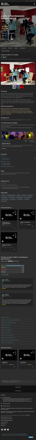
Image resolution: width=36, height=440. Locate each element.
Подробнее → (4, 148)
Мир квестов (18, 387)
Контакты (10, 48)
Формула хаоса (6, 245)
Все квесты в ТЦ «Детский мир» (9, 322)
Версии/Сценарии (5, 50)
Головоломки (26, 199)
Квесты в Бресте (5, 317)
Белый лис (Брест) (7, 21)
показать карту (6, 159)
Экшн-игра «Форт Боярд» (7, 342)
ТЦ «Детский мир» (6, 161)
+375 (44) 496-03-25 (6, 403)
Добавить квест (4, 423)
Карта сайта (3, 425)
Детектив (18, 195)
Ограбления (4, 195)
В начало (18, 390)
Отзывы (16, 48)
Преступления (12, 199)
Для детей (24, 195)
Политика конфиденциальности (7, 420)
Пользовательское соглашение (6, 418)
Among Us (23, 362)
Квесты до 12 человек (6, 332)
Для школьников (11, 197)
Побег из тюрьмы (25, 222)
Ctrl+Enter (27, 415)
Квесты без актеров (27, 197)
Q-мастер (3, 271)
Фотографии (23, 48)
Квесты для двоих (6, 327)
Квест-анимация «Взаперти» (8, 337)
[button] (34, 63)
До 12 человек (4, 201)
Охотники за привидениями (6, 223)
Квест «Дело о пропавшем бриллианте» (10, 340)
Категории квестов (4, 422)
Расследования (20, 199)
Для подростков (4, 197)
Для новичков (30, 195)
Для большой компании (11, 195)
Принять (30, 437)
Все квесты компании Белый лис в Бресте (11, 320)
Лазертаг (4, 362)
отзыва (2, 59)
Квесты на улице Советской (8, 335)
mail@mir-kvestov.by (6, 405)
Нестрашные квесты (5, 199)
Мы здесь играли (5, 39)
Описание (4, 48)
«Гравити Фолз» (27, 119)
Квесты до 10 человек (6, 330)
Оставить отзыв (5, 274)
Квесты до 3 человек (6, 325)
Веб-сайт (4, 156)
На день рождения (19, 197)
